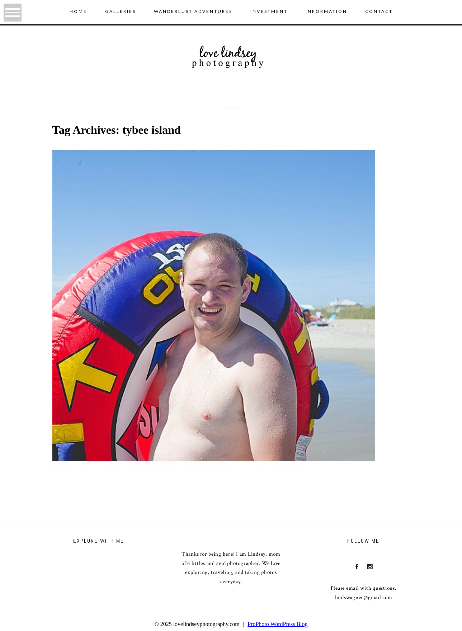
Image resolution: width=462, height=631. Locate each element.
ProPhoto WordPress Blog (277, 624)
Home (78, 11)
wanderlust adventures (193, 11)
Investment (269, 11)
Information (326, 11)
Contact (379, 11)
